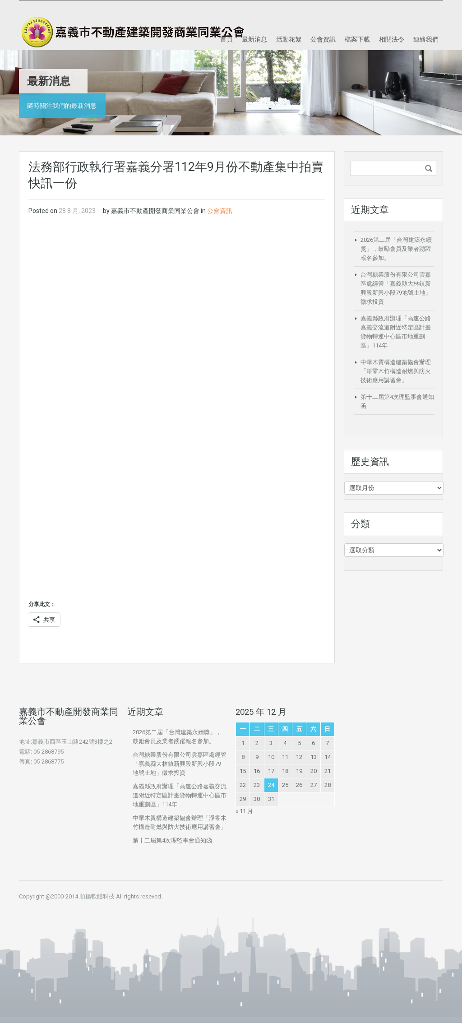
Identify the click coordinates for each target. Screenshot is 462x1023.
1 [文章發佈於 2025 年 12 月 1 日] (243, 743)
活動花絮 (288, 39)
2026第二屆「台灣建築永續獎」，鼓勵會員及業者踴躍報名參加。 (396, 248)
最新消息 (254, 39)
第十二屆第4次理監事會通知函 (172, 840)
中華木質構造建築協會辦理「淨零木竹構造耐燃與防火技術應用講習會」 (395, 371)
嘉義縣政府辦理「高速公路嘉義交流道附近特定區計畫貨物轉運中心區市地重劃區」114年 (179, 795)
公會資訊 (323, 39)
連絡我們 (426, 39)
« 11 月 (244, 811)
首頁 (226, 39)
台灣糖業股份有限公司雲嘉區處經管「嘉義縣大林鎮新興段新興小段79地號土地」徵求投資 (179, 763)
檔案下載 (357, 39)
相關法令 (391, 39)
